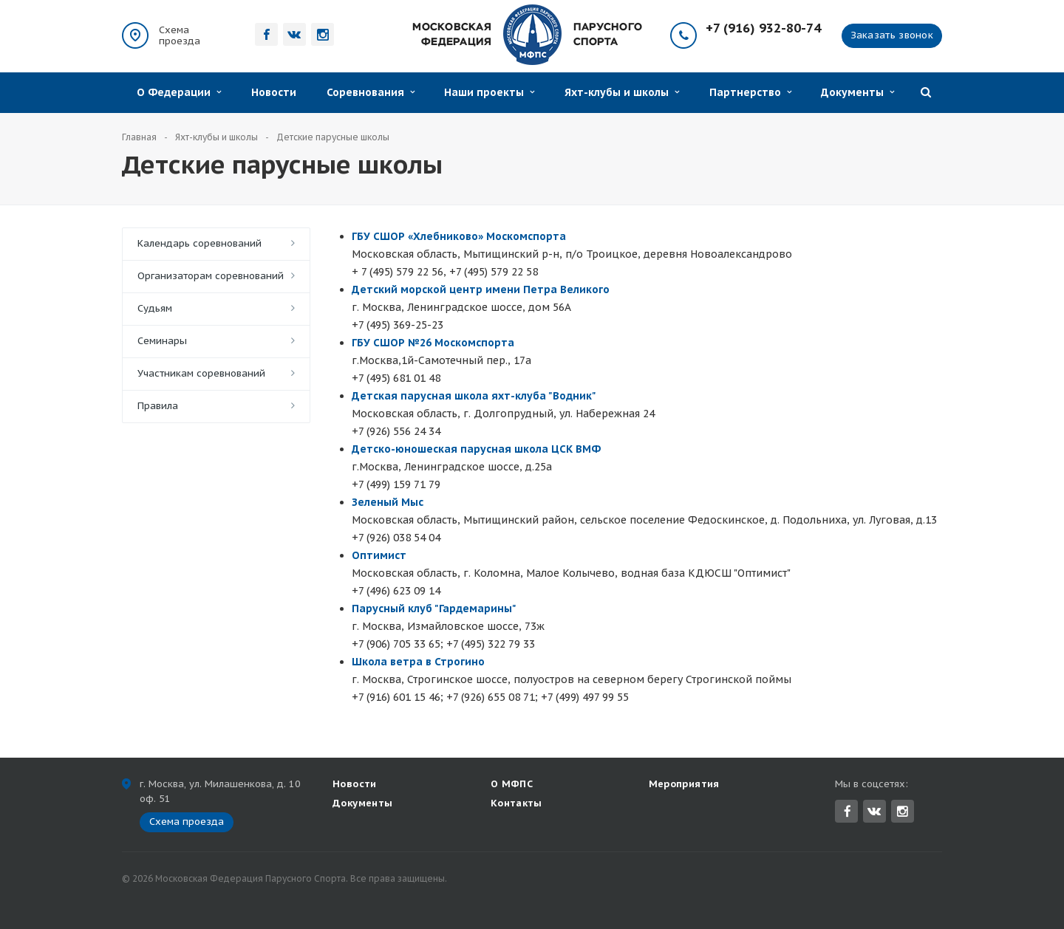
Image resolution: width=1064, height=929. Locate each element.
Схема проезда (179, 35)
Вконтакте (874, 810)
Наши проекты (489, 92)
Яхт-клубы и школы (622, 92)
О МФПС (512, 784)
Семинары (162, 341)
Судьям (154, 308)
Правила (157, 406)
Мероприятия (684, 784)
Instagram (902, 811)
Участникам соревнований (201, 373)
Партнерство (750, 92)
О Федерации (179, 92)
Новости (273, 92)
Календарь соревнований (199, 243)
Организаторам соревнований (210, 276)
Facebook (847, 811)
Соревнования (371, 92)
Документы (857, 92)
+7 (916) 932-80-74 (763, 28)
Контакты (516, 803)
